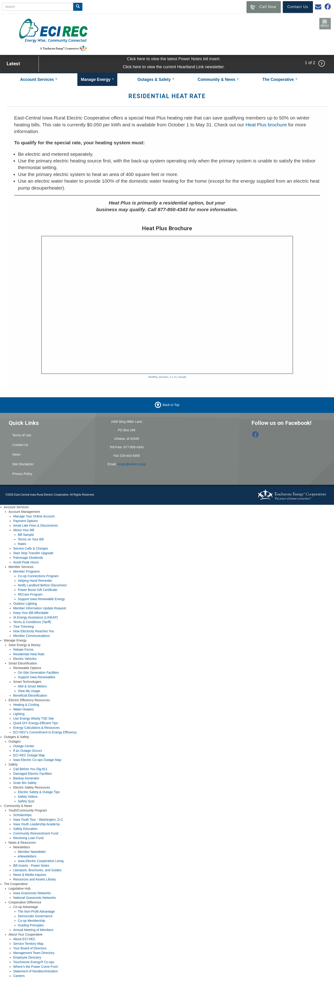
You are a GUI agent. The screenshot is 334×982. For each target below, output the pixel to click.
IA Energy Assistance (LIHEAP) (35, 617)
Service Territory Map (28, 943)
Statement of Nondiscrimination (35, 971)
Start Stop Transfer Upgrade (33, 553)
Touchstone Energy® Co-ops (33, 962)
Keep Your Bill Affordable (30, 613)
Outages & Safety (156, 79)
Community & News (218, 79)
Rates (22, 544)
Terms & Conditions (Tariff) (32, 622)
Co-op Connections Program (38, 576)
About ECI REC (24, 939)
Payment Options (25, 521)
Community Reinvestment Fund (35, 833)
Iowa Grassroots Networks (32, 893)
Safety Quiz (26, 801)
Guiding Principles (31, 925)
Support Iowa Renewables (36, 677)
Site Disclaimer (23, 464)
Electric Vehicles (24, 659)
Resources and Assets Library (34, 879)
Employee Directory (27, 957)
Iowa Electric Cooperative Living (41, 861)
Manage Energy (97, 79)
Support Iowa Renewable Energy (41, 599)
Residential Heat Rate (28, 654)
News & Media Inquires (29, 875)
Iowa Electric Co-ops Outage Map (37, 760)
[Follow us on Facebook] (255, 435)
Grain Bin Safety (24, 783)
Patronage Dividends (28, 557)
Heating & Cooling (26, 705)
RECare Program (30, 594)
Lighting (18, 714)
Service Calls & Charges (30, 548)
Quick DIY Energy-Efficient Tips (35, 723)
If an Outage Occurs (27, 750)
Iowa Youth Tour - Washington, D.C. (38, 819)
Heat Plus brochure (267, 124)
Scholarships (22, 815)
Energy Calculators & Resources (36, 727)
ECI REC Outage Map (29, 755)
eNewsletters (27, 856)
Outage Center (23, 746)
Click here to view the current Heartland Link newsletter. (174, 67)
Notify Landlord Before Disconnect (42, 585)
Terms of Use (21, 435)
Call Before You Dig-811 (30, 769)
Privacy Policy (22, 474)
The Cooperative (279, 79)
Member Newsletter (32, 852)
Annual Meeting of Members (33, 930)
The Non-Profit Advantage (36, 911)
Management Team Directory (33, 953)
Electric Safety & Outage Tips (39, 792)
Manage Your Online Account (34, 516)
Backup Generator (26, 778)
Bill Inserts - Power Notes (31, 865)
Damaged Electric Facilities (32, 773)
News (16, 454)
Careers (19, 976)
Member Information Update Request (39, 608)
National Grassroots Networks (34, 898)
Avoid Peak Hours (26, 562)
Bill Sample (26, 534)
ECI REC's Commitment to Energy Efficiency (45, 732)
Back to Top (171, 404)
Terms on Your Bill (31, 539)
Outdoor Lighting (25, 603)
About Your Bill (23, 530)
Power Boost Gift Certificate (37, 590)
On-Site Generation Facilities (38, 672)
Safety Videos (28, 796)
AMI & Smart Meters (32, 686)
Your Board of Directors (29, 948)
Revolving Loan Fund (28, 838)
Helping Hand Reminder (35, 580)
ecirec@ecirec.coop (131, 464)
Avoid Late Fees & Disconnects (35, 525)
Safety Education (25, 829)
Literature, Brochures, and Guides (37, 870)
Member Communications (31, 636)
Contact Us (20, 445)
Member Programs (26, 571)
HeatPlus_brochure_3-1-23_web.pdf (167, 376)
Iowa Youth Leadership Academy (36, 824)
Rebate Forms (23, 649)
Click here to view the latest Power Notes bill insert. (174, 59)
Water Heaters (23, 709)
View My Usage (29, 691)
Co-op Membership (31, 920)
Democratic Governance (35, 916)
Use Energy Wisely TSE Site (33, 718)
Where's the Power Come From (35, 966)
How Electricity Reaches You (33, 631)
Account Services (38, 79)
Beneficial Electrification (30, 695)
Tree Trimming (23, 626)
